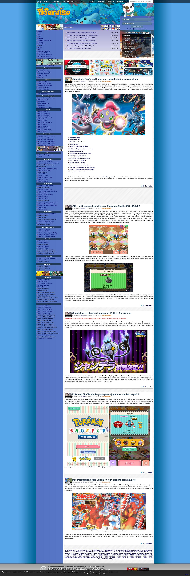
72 (110, 551)
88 (140, 551)
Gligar (132, 216)
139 (89, 554)
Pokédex (101, 1)
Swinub (89, 220)
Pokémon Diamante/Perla (45, 194)
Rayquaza (141, 215)
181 (110, 556)
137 (84, 554)
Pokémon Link (42, 207)
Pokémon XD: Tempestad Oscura (47, 258)
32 (124, 550)
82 (129, 551)
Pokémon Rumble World (45, 177)
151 (120, 554)
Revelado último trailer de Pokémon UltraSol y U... (81, 40)
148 (112, 554)
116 (117, 553)
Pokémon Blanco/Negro (45, 189)
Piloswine (114, 220)
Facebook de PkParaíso (45, 54)
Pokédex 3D (41, 174)
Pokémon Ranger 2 (43, 198)
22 (105, 550)
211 (99, 557)
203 (79, 557)
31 (122, 550)
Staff (39, 36)
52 (73, 551)
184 (118, 556)
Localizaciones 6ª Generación (46, 136)
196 (149, 556)
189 (131, 556)
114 (112, 553)
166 (71, 556)
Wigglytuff (139, 220)
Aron (87, 216)
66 (99, 551)
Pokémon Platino (43, 193)
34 (127, 550)
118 (122, 553)
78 (121, 551)
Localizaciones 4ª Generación (46, 139)
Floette (67, 218)
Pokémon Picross (43, 179)
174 (92, 556)
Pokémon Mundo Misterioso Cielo (48, 202)
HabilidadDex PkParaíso (45, 85)
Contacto (40, 42)
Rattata (85, 218)
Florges (107, 218)
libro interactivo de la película (105, 177)
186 (123, 556)
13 (88, 550)
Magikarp (111, 376)
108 (96, 553)
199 (68, 557)
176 (97, 556)
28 (116, 550)
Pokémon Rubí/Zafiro (44, 231)
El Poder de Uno (43, 281)
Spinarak (79, 218)
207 (89, 557)
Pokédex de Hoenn (129, 43)
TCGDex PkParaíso (43, 93)
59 (86, 551)
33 (125, 550)
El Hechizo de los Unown (45, 283)
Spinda (112, 256)
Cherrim (132, 256)
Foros (39, 33)
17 (96, 550)
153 (125, 554)
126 (143, 553)
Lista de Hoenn (42, 119)
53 (75, 551)
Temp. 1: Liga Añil (43, 306)
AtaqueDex (110, 1)
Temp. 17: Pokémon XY (45, 335)
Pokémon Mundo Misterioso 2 (46, 204)
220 (123, 557)
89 (142, 551)
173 (89, 556)
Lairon (128, 216)
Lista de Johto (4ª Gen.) (45, 122)
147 (110, 554)
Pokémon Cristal (43, 241)
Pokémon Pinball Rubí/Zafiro (46, 236)
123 (135, 553)
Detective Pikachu (43, 181)
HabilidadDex (121, 1)
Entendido (102, 574)
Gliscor (93, 222)
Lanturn (150, 218)
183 (115, 556)
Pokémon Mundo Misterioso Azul (47, 205)
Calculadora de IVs (43, 100)
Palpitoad (125, 218)
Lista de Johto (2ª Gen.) (45, 117)
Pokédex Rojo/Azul (43, 89)
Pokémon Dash (42, 209)
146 (107, 554)
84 (132, 551)
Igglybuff (139, 218)
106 (91, 553)
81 (127, 551)
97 (69, 553)
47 (151, 550)
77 (119, 551)
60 (88, 551)
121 (130, 553)
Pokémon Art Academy (44, 170)
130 (66, 554)
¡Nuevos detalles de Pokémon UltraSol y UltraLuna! (82, 43)
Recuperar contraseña (140, 29)
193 (141, 556)
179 (105, 556)
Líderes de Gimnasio (129, 48)
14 (90, 550)
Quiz (82, 1)
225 (136, 557)
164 (66, 556)
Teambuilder (41, 101)
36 (131, 550)
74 (114, 551)
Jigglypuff (102, 220)
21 (103, 550)
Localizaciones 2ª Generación (46, 143)
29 (118, 550)
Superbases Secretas (129, 56)
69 (105, 551)
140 (92, 554)
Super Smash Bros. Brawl (45, 223)
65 (97, 551)
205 (84, 557)
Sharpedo (77, 69)
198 (66, 557)
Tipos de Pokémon (43, 103)
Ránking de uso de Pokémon (46, 98)
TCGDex (91, 1)
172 (86, 556)
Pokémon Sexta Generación (45, 65)
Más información (92, 574)
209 (94, 557)
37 (133, 550)
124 (138, 553)
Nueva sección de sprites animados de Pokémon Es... (83, 32)
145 (105, 554)
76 (118, 551)
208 (92, 557)
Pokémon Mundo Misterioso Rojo (47, 234)
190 (133, 556)
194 (144, 556)
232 (99, 559)
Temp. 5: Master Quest (44, 313)
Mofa (76, 73)
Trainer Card (41, 44)
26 (112, 550)
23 (107, 550)
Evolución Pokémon (43, 73)
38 (135, 550)
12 (86, 550)
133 (73, 554)
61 (90, 551)
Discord (56, 1)
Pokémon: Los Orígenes (45, 338)
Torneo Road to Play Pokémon (47, 58)
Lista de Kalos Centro (44, 126)
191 (136, 556)
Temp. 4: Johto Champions (46, 311)
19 (99, 550)
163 (151, 554)
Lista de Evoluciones (44, 115)
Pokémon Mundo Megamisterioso (48, 168)
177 (99, 556)
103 (83, 553)
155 (131, 554)
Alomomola (68, 220)
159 (141, 554)
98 (71, 553)
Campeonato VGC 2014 (45, 107)
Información (126, 38)
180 (107, 556)
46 (149, 550)
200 (71, 557)
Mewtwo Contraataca (44, 279)
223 (131, 557)
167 (73, 556)
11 (85, 550)
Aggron (137, 216)
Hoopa (93, 88)
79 (123, 551)
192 (138, 556)
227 (141, 557)
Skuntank (132, 220)
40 (138, 550)
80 (125, 551)
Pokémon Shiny (42, 75)
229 (146, 557)
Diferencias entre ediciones (131, 46)
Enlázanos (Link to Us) (44, 40)
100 (76, 553)
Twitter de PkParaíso (44, 51)
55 (79, 551)
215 (110, 557)
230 (149, 557)
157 (136, 554)
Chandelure (96, 323)
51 (71, 551)
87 (138, 551)
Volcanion (101, 486)
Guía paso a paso (128, 40)
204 (81, 557)
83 (131, 551)
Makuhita (98, 216)
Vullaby (116, 216)
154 (128, 554)
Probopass (132, 218)
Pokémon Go (41, 156)
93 (149, 551)
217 (115, 557)
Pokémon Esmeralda (44, 229)
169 (79, 556)
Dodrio (120, 220)
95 (66, 553)
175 (94, 556)
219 (120, 557)
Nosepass (149, 216)
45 (148, 550)
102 (81, 553)
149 (115, 554)
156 (133, 554)
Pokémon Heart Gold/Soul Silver (47, 191)
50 (69, 551)
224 (133, 557)
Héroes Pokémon (43, 287)
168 (76, 556)
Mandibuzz (73, 218)
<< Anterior (68, 550)
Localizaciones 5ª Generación (46, 138)
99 (73, 553)
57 (82, 551)
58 (84, 551)
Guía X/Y (74, 1)
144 (102, 554)
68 (103, 551)
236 (110, 559)
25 (111, 550)
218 (118, 557)
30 (120, 550)
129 (151, 553)
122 (133, 553)
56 (81, 551)
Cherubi (122, 256)
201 (73, 557)
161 (146, 554)
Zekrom (101, 295)
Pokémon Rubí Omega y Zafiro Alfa (48, 163)
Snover (145, 218)
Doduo (108, 220)
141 (94, 554)
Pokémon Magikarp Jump (45, 155)
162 (149, 554)
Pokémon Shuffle (43, 175)
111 (104, 553)
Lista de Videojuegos (44, 113)
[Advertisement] (109, 196)
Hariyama (105, 216)
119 (125, 553)
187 (125, 556)
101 (78, 553)
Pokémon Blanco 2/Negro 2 (46, 185)
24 (109, 550)
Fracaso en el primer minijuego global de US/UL (81, 38)
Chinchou (119, 218)
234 (104, 559)
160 (144, 554)
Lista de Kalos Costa (44, 128)
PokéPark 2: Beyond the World (47, 213)
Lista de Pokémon (43, 111)
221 (125, 557)
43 (144, 550)
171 (84, 556)
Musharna (122, 216)
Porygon (96, 218)
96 (68, 553)
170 (81, 556)
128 (148, 553)
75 (116, 551)
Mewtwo (125, 86)
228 (144, 557)
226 (138, 557)
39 (137, 550)
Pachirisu (105, 376)
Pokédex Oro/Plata (43, 87)
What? (187, 574)
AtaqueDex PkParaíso (44, 83)
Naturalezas (41, 105)
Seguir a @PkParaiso (43, 22)
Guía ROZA (65, 1)
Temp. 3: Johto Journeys (45, 309)
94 (151, 551)
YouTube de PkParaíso (44, 56)
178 (102, 556)
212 (102, 557)
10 (83, 550)
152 (123, 554)
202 (76, 557)
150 (118, 554)
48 (66, 551)
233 (102, 559)
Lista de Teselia (42, 124)
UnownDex (41, 77)
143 (99, 554)
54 (77, 551)
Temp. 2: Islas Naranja (44, 307)
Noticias (46, 1)
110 (101, 553)
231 (151, 557)
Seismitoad (95, 220)
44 (146, 550)
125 (140, 553)
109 (99, 553)
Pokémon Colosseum (44, 260)
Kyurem (123, 296)
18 (98, 550)
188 (128, 556)
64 (95, 551)
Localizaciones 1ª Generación (46, 145)
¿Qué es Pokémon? (44, 70)
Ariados (91, 218)
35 (129, 550)
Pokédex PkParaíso (43, 81)
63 (94, 551)
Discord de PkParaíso (44, 53)
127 (146, 553)
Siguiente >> (115, 559)
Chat (39, 34)
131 (68, 554)
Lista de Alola (42, 131)
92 (147, 551)
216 (112, 557)
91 (145, 551)
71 (108, 551)
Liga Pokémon (127, 51)
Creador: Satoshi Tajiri (44, 72)
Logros (40, 47)
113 (109, 553)
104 (86, 553)
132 (71, 554)
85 (134, 551)
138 (86, 554)
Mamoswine (86, 222)
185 (120, 556)
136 (81, 554)
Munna (111, 216)
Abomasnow (75, 220)
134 (76, 554)
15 (92, 550)
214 (107, 557)
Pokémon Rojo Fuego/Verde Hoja (48, 233)
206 (86, 557)
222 (128, 557)
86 (136, 551)
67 (101, 551)
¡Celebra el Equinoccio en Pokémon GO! (79, 48)
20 (101, 550)
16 (94, 550)
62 (92, 551)
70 (106, 551)
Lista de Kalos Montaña (45, 129)
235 (107, 559)
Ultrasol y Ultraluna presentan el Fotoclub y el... (81, 46)
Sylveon (117, 376)
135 (79, 554)
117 (120, 553)
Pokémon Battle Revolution (46, 221)
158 (138, 554)
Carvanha (144, 256)
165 (68, 556)
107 (94, 553)
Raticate (112, 218)
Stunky (102, 218)
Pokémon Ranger (43, 196)
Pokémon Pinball (43, 248)
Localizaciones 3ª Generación (46, 141)
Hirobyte (83, 81)
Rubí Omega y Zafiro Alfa (138, 63)
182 (112, 556)
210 (97, 557)
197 (151, 556)
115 (114, 553)
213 (105, 557)
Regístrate (130, 29)
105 (88, 553)
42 (142, 550)
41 (140, 550)
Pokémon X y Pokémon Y (45, 161)
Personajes (126, 54)
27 (114, 550)
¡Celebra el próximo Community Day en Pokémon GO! (83, 35)
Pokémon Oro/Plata (43, 242)
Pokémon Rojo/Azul (43, 246)
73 (112, 551)
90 (144, 551)
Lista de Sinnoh (42, 120)
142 (97, 554)
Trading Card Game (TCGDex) (138, 72)
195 (146, 556)
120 (127, 553)
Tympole (142, 216)
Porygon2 (125, 220)
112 (107, 553)
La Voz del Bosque (43, 285)
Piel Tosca (76, 71)
